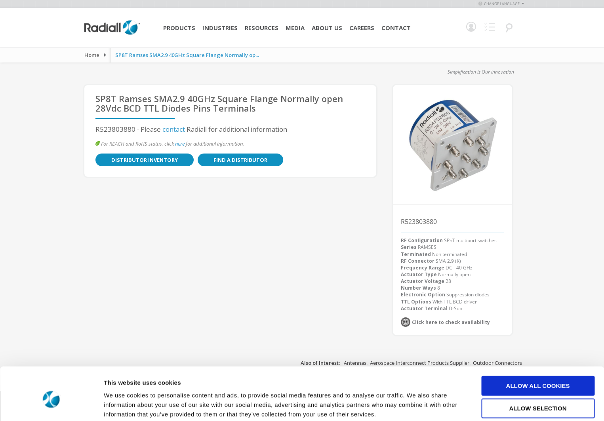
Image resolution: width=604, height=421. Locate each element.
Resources (261, 28)
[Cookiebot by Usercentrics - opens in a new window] (51, 406)
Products (179, 28)
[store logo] (112, 33)
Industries (220, 28)
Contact (396, 28)
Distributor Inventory (137, 159)
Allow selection (538, 374)
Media (295, 28)
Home (91, 55)
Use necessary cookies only (537, 396)
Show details (415, 405)
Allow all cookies (538, 351)
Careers (361, 28)
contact (173, 129)
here (180, 143)
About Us (327, 28)
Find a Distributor (219, 159)
